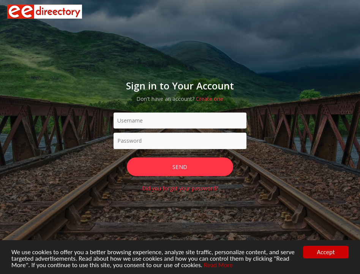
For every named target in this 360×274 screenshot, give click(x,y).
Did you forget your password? (180, 188)
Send (179, 166)
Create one (209, 98)
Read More (218, 267)
